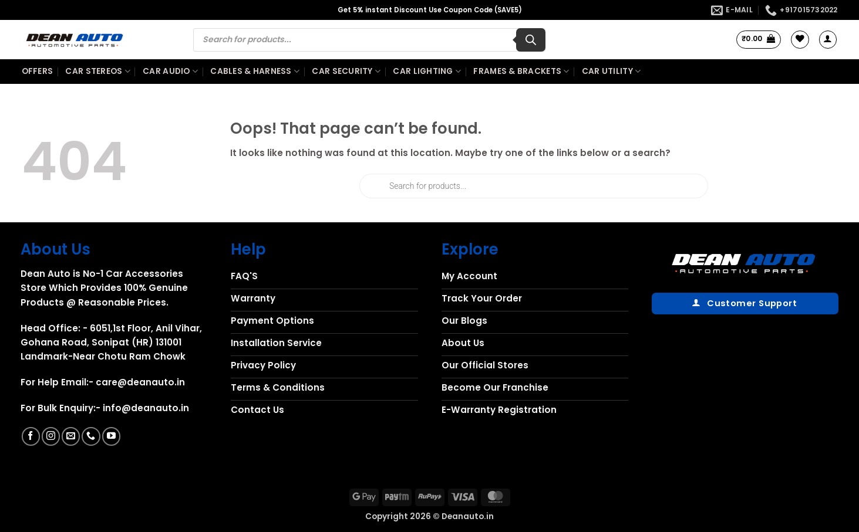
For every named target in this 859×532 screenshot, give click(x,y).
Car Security (346, 71)
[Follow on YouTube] (111, 436)
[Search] (530, 40)
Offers (37, 71)
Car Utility (611, 71)
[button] (758, 39)
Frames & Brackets (521, 71)
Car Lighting (427, 71)
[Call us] (91, 436)
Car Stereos (97, 71)
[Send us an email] (71, 436)
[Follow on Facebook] (31, 436)
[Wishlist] (800, 39)
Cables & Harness (254, 71)
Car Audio (170, 71)
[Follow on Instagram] (51, 436)
